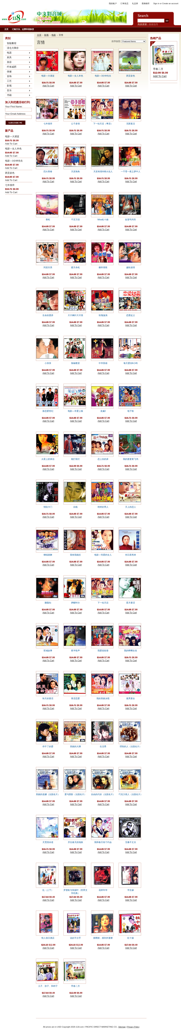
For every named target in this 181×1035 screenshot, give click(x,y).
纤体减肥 (17, 67)
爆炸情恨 (103, 267)
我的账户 (113, 3)
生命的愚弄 (47, 315)
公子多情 (75, 123)
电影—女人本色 (13, 148)
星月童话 (130, 602)
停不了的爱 (47, 746)
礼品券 (135, 3)
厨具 (17, 57)
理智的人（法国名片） (130, 746)
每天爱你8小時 (131, 363)
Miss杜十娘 (103, 219)
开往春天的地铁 (75, 842)
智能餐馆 (11, 43)
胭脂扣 (48, 602)
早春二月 (75, 986)
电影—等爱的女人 (103, 555)
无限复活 (130, 123)
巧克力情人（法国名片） (131, 794)
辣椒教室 (75, 363)
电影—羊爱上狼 (75, 411)
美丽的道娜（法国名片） (48, 794)
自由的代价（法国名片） (103, 794)
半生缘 (130, 890)
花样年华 (103, 890)
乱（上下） (47, 890)
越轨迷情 (130, 267)
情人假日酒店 (47, 938)
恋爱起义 (130, 315)
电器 (17, 53)
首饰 (17, 76)
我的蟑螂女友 (130, 650)
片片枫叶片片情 (75, 315)
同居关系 (48, 267)
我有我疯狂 (75, 555)
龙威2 (103, 411)
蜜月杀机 (75, 267)
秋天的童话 (47, 698)
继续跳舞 (48, 555)
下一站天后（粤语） (103, 123)
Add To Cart (11, 143)
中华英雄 (103, 363)
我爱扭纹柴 (103, 650)
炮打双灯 (75, 459)
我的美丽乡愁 (103, 698)
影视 (17, 86)
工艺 (17, 81)
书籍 (17, 95)
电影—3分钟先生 (14, 160)
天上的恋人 (130, 507)
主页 (39, 35)
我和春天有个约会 (103, 842)
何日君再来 (130, 555)
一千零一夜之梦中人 (130, 171)
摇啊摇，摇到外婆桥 (103, 938)
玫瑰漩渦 (103, 315)
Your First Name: (13, 106)
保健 (17, 71)
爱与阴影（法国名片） (75, 794)
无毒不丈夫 (130, 842)
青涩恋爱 (75, 698)
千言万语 (75, 219)
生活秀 (103, 746)
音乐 (17, 90)
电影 (54, 35)
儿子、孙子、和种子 (48, 986)
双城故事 (48, 650)
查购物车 (146, 3)
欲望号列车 (130, 219)
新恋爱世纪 (47, 411)
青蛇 (48, 219)
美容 (17, 62)
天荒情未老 (47, 842)
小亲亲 (48, 363)
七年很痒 (10, 185)
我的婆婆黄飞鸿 (130, 459)
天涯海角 (75, 171)
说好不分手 (75, 938)
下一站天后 (103, 602)
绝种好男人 (103, 507)
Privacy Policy (133, 1027)
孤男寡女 (130, 698)
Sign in (156, 3)
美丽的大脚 (75, 746)
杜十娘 (130, 938)
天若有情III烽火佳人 (103, 171)
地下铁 (130, 411)
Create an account (170, 3)
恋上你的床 (103, 459)
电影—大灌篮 (12, 136)
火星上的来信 (47, 459)
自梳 (75, 507)
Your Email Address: (15, 113)
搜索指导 (153, 24)
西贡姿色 (10, 173)
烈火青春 (48, 171)
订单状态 (124, 3)
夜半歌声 (75, 650)
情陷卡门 (48, 507)
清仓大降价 (13, 48)
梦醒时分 (75, 602)
